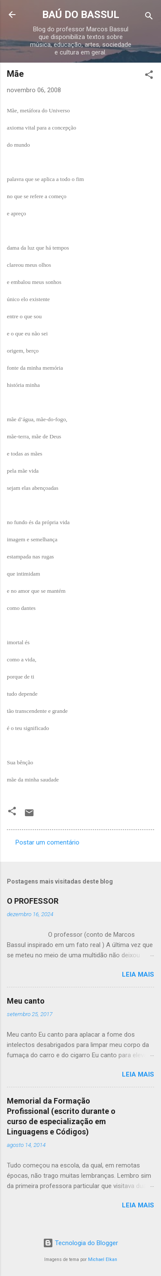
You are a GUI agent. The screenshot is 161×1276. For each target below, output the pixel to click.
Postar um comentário (47, 842)
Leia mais (138, 974)
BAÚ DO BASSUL (80, 15)
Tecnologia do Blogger (80, 1243)
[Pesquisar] (149, 17)
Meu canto (26, 1000)
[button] (149, 76)
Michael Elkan (102, 1259)
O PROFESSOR (32, 900)
